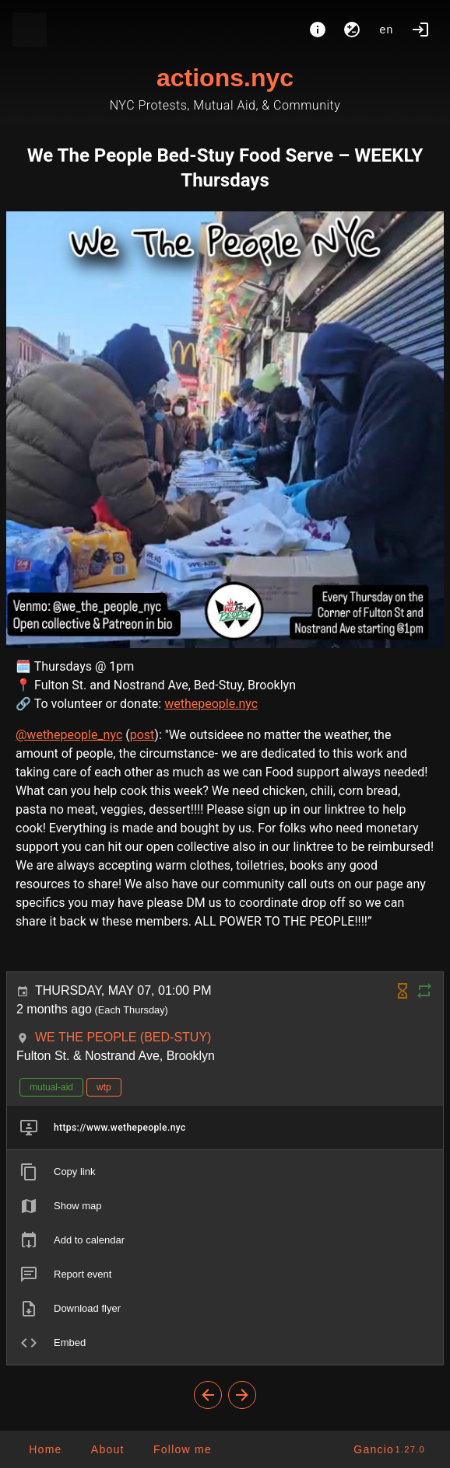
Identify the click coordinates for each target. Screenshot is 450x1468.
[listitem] (225, 1127)
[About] (318, 29)
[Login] (420, 29)
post (142, 734)
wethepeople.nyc (211, 703)
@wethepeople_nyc (69, 734)
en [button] (387, 29)
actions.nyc (225, 78)
